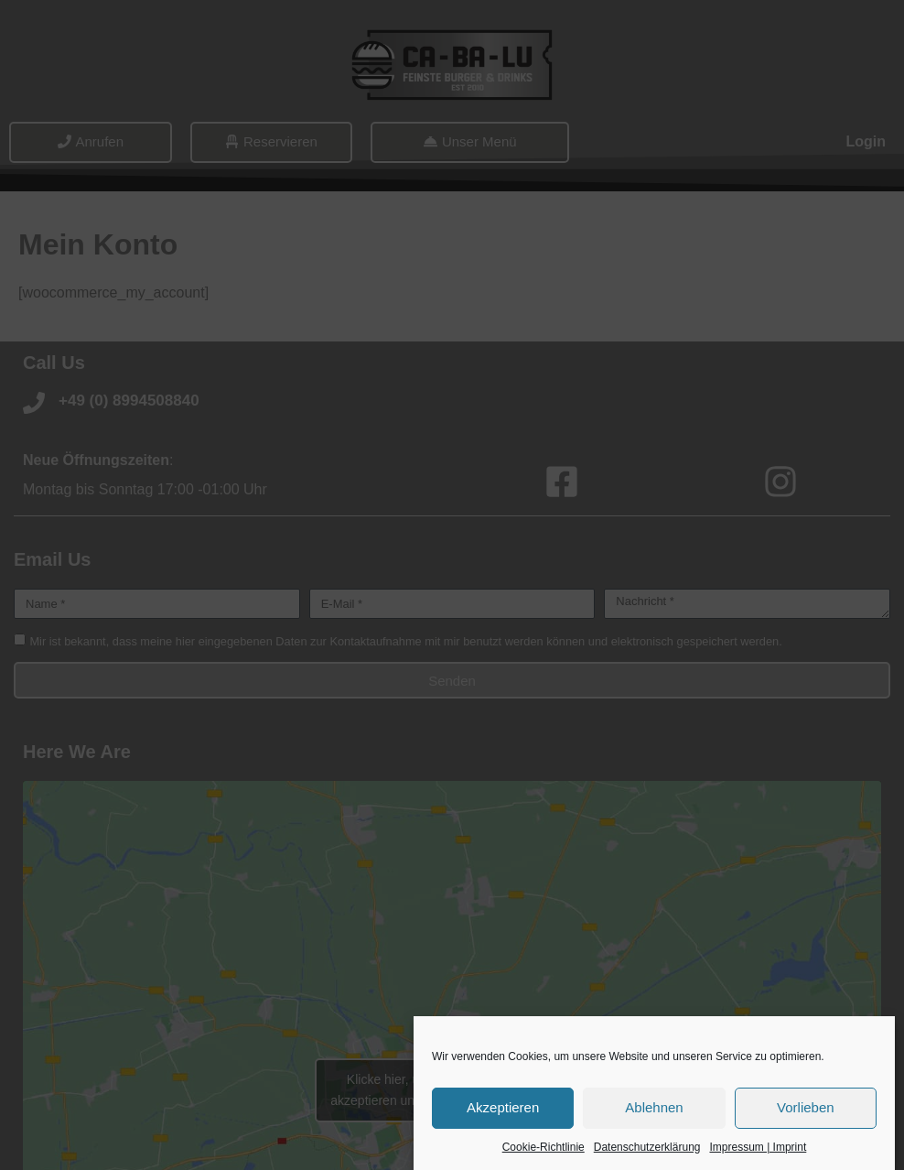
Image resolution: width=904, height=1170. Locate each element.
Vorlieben (805, 1107)
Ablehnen (654, 1107)
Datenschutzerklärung (647, 1147)
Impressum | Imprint (757, 1147)
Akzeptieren (503, 1107)
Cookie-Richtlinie (543, 1147)
